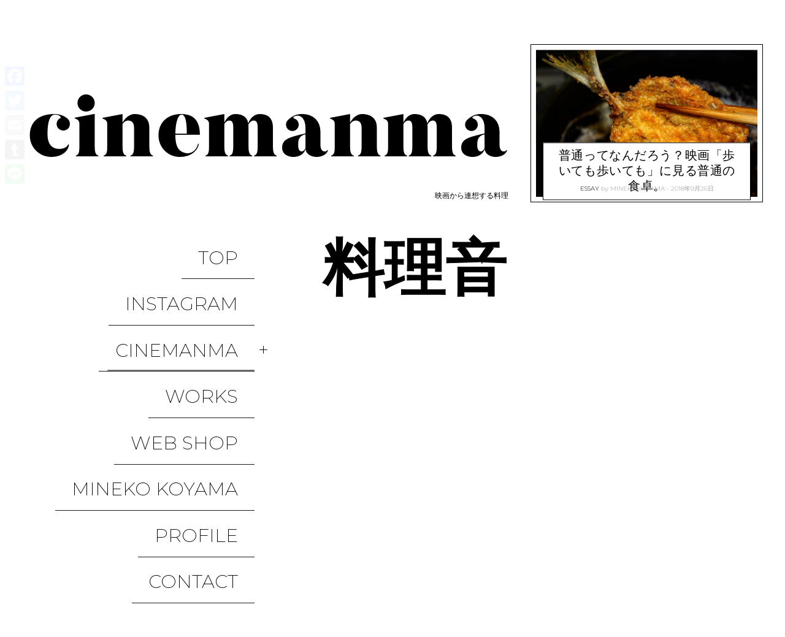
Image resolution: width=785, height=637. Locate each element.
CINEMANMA (193, 300)
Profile (213, 405)
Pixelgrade (280, 589)
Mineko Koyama (171, 379)
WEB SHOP (201, 353)
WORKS (218, 326)
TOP (235, 247)
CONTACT (210, 432)
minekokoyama (637, 184)
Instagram (198, 273)
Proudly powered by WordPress (93, 589)
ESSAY (589, 184)
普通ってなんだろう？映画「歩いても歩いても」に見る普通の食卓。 (647, 156)
